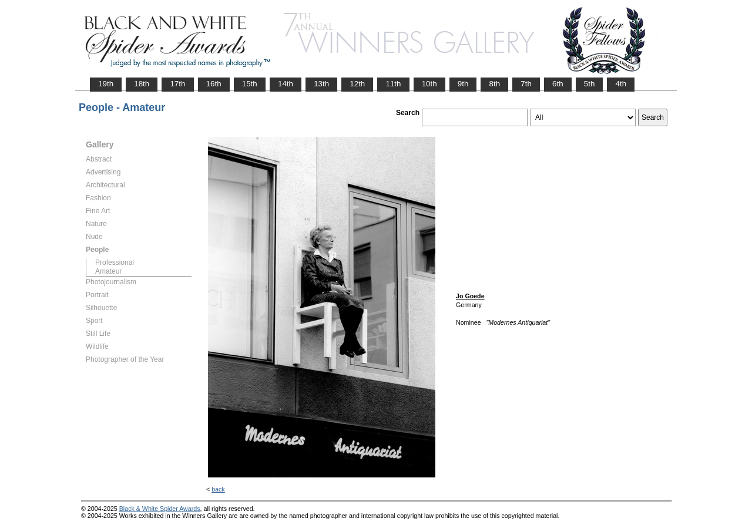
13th (321, 83)
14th (285, 83)
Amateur (108, 271)
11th (393, 83)
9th (463, 83)
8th (494, 83)
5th (590, 83)
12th (357, 83)
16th (214, 83)
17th (177, 83)
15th (250, 83)
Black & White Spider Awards (159, 508)
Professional (114, 262)
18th (141, 83)
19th (106, 83)
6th (558, 83)
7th (526, 83)
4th (621, 83)
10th (429, 83)
